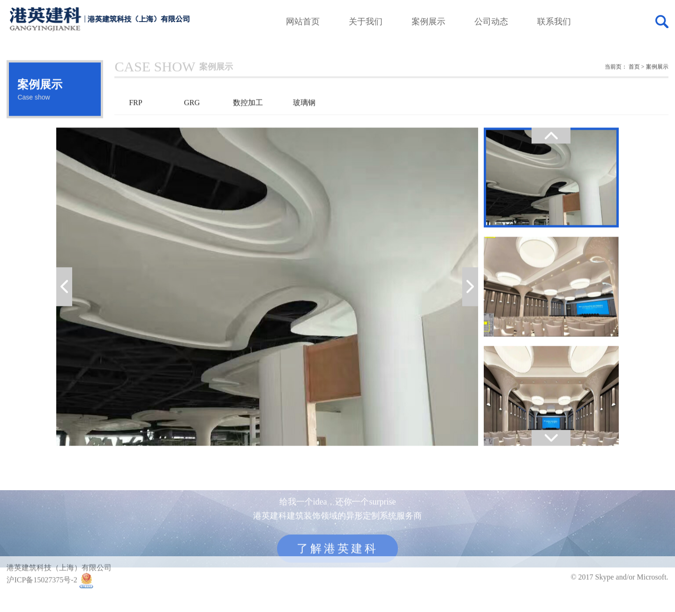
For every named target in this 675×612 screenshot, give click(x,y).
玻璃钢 (304, 117)
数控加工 (248, 117)
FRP (135, 117)
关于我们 (365, 21)
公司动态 (491, 21)
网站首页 (303, 21)
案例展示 (428, 21)
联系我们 (554, 21)
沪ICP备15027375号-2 (42, 588)
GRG (192, 117)
